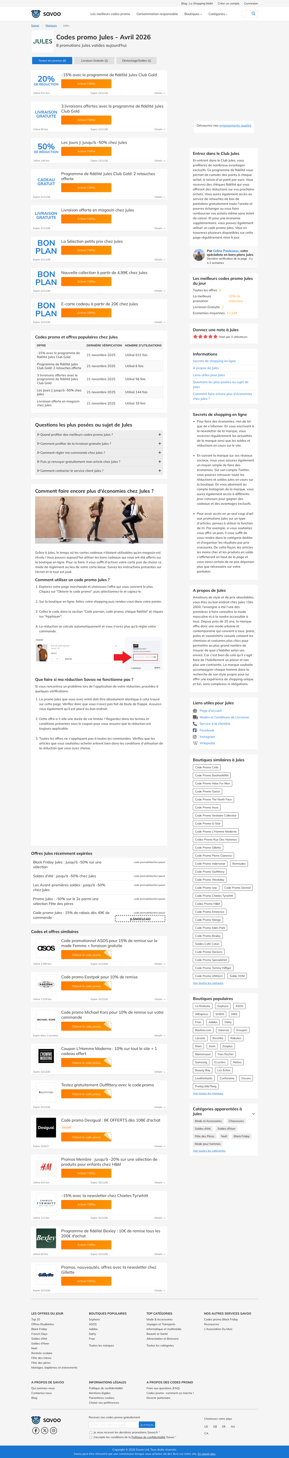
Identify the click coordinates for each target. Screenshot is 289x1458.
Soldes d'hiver (226, 1128)
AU (233, 1426)
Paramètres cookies (101, 1398)
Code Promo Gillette (208, 847)
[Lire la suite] (252, 1113)
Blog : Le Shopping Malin (197, 3)
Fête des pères (41, 1363)
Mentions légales (100, 1393)
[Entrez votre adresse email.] (114, 1424)
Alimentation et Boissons (163, 1338)
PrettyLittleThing (205, 1086)
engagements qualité (235, 125)
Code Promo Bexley (208, 936)
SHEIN (220, 1014)
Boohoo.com (203, 1030)
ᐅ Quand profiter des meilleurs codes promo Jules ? (75, 435)
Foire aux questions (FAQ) (163, 1388)
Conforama (227, 1078)
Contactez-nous (41, 1393)
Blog (34, 1398)
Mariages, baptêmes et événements (54, 1367)
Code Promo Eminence (209, 912)
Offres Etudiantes (42, 1324)
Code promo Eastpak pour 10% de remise (99, 976)
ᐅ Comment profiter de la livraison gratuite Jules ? (74, 444)
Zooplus (228, 1046)
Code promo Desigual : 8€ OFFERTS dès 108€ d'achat (110, 1120)
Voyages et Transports (161, 1324)
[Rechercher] (245, 13)
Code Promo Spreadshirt (211, 960)
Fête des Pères (204, 1136)
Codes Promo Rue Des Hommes (216, 839)
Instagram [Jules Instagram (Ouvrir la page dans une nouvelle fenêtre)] (204, 737)
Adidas (213, 1022)
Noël (224, 1136)
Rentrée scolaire (41, 1353)
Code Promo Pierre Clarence (213, 855)
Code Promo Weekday (209, 879)
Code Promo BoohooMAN (211, 775)
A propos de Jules (206, 368)
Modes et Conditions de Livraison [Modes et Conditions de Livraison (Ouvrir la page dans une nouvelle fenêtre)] (221, 717)
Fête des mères (41, 1358)
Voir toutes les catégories (209, 1150)
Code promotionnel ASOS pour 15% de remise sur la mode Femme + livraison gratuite (109, 943)
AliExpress (201, 1014)
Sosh (212, 1046)
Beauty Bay (202, 1070)
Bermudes (239, 863)
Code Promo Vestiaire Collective (215, 815)
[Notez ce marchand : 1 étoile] (195, 337)
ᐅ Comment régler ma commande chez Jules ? (71, 453)
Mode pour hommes (208, 1144)
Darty (228, 1022)
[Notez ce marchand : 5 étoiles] (215, 337)
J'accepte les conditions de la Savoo (133, 1437)
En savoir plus (207, 1454)
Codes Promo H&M (207, 904)
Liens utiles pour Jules (209, 375)
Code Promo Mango (208, 920)
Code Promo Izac (206, 887)
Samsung (201, 1062)
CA (206, 1433)
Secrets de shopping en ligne (214, 361)
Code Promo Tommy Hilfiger (213, 968)
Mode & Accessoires (160, 1319)
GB (215, 1426)
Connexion (251, 3)
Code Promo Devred (237, 887)
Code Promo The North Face (213, 799)
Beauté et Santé (157, 1334)
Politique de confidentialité (106, 1388)
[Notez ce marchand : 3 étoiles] (205, 337)
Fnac (198, 1022)
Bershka (218, 1038)
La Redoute (202, 1006)
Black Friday (241, 1136)
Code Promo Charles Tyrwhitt (214, 896)
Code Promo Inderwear (210, 863)
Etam (198, 1046)
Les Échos (223, 1070)
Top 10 (35, 1319)
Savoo (35, 25)
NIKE (234, 1014)
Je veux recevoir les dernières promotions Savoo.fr (125, 1432)
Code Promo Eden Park (210, 928)
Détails (160, 92)
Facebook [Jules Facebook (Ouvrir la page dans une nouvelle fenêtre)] (203, 730)
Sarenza (223, 1030)
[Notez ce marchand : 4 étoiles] (210, 337)
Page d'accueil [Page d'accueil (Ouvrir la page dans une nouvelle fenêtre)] (207, 711)
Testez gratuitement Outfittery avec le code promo (107, 1084)
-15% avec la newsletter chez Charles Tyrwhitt (104, 1195)
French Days (39, 1334)
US (206, 1426)
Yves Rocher (226, 1054)
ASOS (239, 1006)
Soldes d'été (203, 1128)
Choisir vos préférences (104, 1402)
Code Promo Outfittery (209, 871)
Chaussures (236, 1121)
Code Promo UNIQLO (209, 976)
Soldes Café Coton (207, 944)
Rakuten (235, 1038)
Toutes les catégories (160, 1345)
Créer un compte (228, 3)
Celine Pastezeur (226, 251)
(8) (52, 60)
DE (224, 1426)
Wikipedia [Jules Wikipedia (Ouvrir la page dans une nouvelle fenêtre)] (204, 743)
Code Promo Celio (206, 767)
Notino (237, 1062)
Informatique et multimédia (164, 1329)
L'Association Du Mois (218, 1329)
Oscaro (246, 1078)
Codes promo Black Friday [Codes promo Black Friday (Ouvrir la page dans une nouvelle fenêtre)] (221, 1319)
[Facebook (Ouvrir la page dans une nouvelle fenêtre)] (35, 1430)
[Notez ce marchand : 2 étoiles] (200, 337)
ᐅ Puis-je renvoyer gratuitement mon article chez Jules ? (78, 462)
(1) (136, 60)
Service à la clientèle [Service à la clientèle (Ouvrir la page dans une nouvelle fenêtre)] (211, 724)
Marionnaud (202, 1054)
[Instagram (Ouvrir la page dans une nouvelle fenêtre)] (53, 1430)
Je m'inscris (147, 1424)
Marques (51, 25)
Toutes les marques (101, 1345)
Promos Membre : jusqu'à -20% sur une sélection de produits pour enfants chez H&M (109, 1162)
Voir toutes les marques (208, 983)
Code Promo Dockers (208, 952)
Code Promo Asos (206, 807)
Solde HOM (237, 976)
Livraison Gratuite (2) (94, 60)
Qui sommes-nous (43, 1388)
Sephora (222, 1006)
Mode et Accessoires (208, 1121)
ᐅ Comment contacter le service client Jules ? (70, 471)
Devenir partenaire (158, 1398)
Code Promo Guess (207, 791)
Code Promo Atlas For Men (212, 783)
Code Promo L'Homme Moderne (216, 831)
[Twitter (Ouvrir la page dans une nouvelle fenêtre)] (44, 1430)
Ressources (211, 1324)
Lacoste (200, 1038)
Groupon (241, 1030)
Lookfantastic (204, 1078)
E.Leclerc (220, 1062)
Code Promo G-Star (208, 823)
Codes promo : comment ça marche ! (170, 1393)
